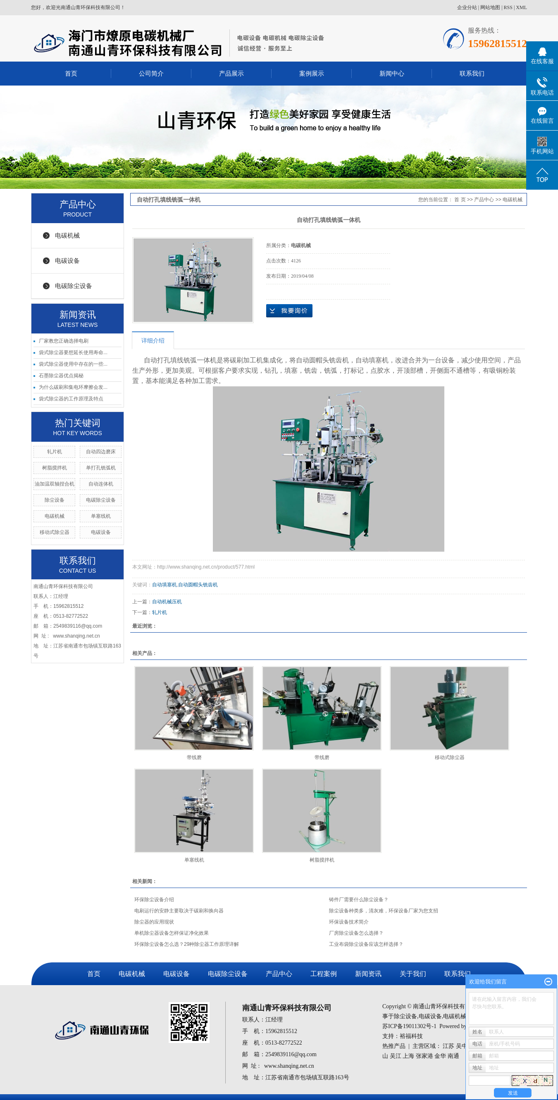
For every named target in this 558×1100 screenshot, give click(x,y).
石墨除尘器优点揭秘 (61, 376)
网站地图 (490, 7)
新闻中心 (391, 73)
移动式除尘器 (54, 532)
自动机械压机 (167, 602)
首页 (71, 73)
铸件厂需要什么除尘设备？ (359, 899)
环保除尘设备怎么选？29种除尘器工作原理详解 (186, 944)
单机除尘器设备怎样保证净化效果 (171, 933)
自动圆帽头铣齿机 (198, 585)
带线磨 (194, 757)
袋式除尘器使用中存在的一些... (73, 364)
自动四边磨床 (101, 452)
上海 (408, 1056)
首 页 (459, 199)
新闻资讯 (368, 973)
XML (521, 7)
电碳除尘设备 (73, 285)
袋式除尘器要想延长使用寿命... (73, 352)
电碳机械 (67, 235)
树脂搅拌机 (54, 468)
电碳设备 (67, 260)
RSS (508, 7)
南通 (453, 1056)
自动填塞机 (164, 585)
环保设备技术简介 (349, 922)
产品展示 (231, 73)
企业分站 (467, 7)
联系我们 (472, 73)
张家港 (424, 1056)
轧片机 (54, 452)
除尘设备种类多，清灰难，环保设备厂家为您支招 (383, 911)
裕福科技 (411, 1036)
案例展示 (311, 73)
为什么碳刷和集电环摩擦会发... (73, 387)
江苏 (448, 1046)
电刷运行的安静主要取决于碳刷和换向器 (179, 911)
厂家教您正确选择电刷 (63, 341)
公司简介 (151, 73)
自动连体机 (100, 484)
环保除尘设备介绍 (154, 899)
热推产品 (393, 1046)
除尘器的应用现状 (154, 922)
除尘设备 (54, 500)
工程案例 (323, 973)
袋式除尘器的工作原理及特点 (71, 399)
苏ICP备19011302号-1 (409, 1026)
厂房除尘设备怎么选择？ (356, 933)
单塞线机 (101, 516)
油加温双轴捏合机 (54, 484)
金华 (440, 1056)
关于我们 (413, 973)
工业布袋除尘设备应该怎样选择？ (366, 944)
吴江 (395, 1056)
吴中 (461, 1046)
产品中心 (484, 199)
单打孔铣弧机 (101, 468)
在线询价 (289, 310)
